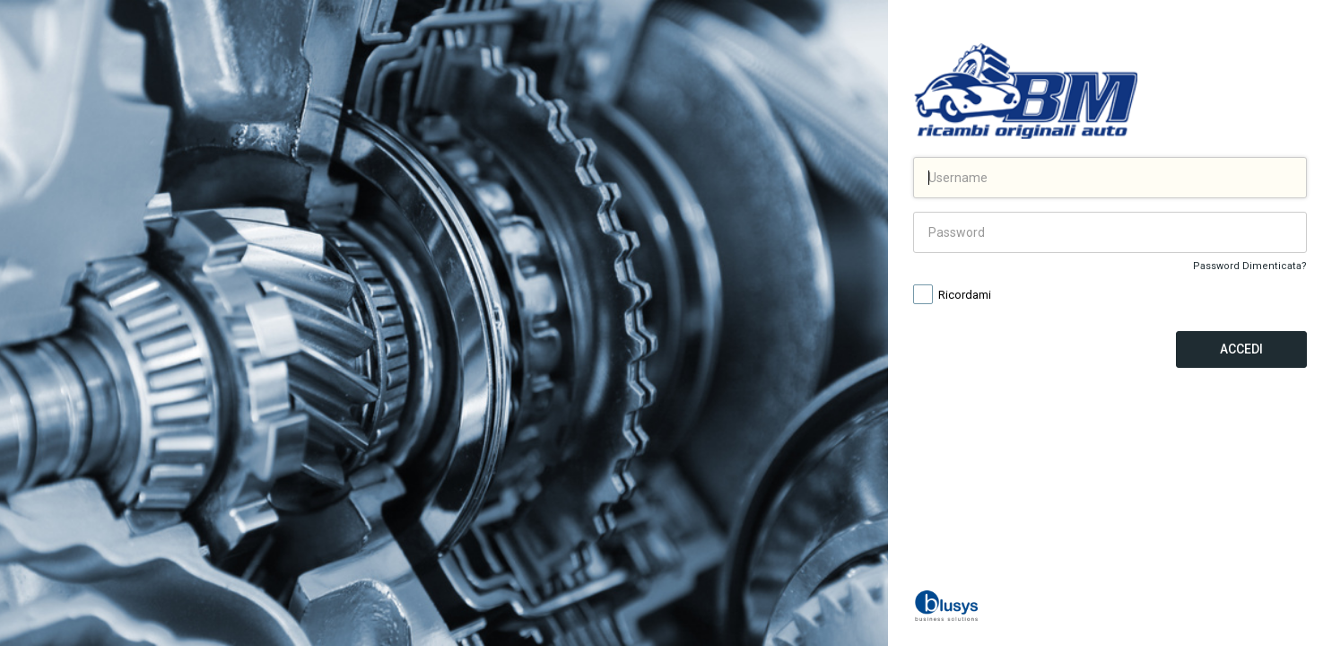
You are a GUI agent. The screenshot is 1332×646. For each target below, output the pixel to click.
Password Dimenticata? (1250, 266)
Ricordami (952, 295)
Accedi (1241, 349)
